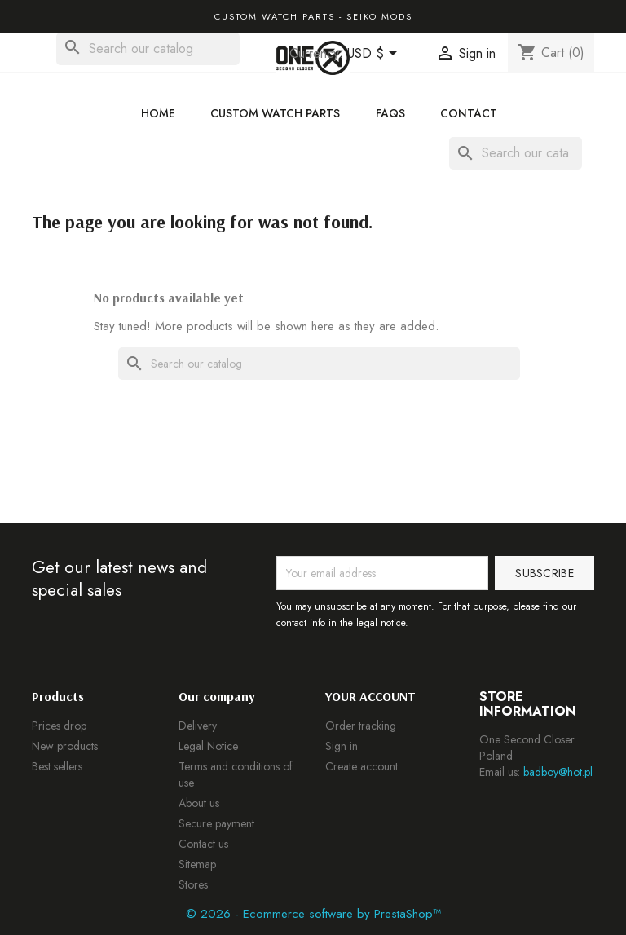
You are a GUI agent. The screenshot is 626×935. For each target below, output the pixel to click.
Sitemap (197, 864)
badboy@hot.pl (558, 772)
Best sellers (57, 766)
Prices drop (59, 725)
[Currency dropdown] (375, 54)
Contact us (203, 844)
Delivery (198, 725)
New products (65, 746)
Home (158, 113)
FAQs (390, 113)
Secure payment (216, 823)
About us (199, 803)
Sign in (341, 746)
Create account (361, 766)
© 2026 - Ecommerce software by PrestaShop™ (313, 914)
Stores (193, 884)
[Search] (148, 49)
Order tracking (360, 725)
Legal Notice (208, 746)
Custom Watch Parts (275, 113)
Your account (370, 696)
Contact (468, 113)
